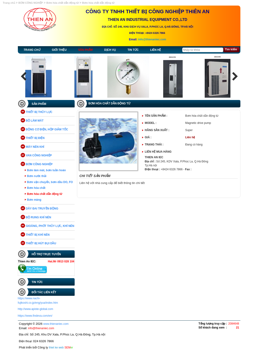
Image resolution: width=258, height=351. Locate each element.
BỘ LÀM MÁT (35, 120)
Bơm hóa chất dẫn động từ (62, 2)
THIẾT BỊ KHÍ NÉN (38, 234)
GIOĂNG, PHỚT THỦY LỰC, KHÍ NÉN (50, 226)
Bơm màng (34, 199)
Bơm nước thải (37, 176)
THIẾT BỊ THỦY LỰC (39, 112)
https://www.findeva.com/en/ (35, 315)
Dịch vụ (110, 50)
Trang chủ (9, 2)
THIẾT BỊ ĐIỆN (35, 138)
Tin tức (133, 50)
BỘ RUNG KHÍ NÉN (38, 217)
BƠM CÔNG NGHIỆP (30, 2)
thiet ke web (56, 347)
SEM (68, 347)
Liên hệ (155, 50)
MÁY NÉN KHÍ (35, 146)
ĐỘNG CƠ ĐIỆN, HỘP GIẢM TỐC (47, 129)
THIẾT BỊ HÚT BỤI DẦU (41, 243)
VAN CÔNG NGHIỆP (39, 155)
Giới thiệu (59, 50)
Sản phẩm (85, 50)
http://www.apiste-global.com (35, 309)
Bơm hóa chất (36, 188)
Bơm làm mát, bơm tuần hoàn (46, 170)
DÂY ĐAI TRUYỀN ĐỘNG (42, 208)
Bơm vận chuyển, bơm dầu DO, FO (50, 182)
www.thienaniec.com (55, 323)
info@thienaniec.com (152, 39)
